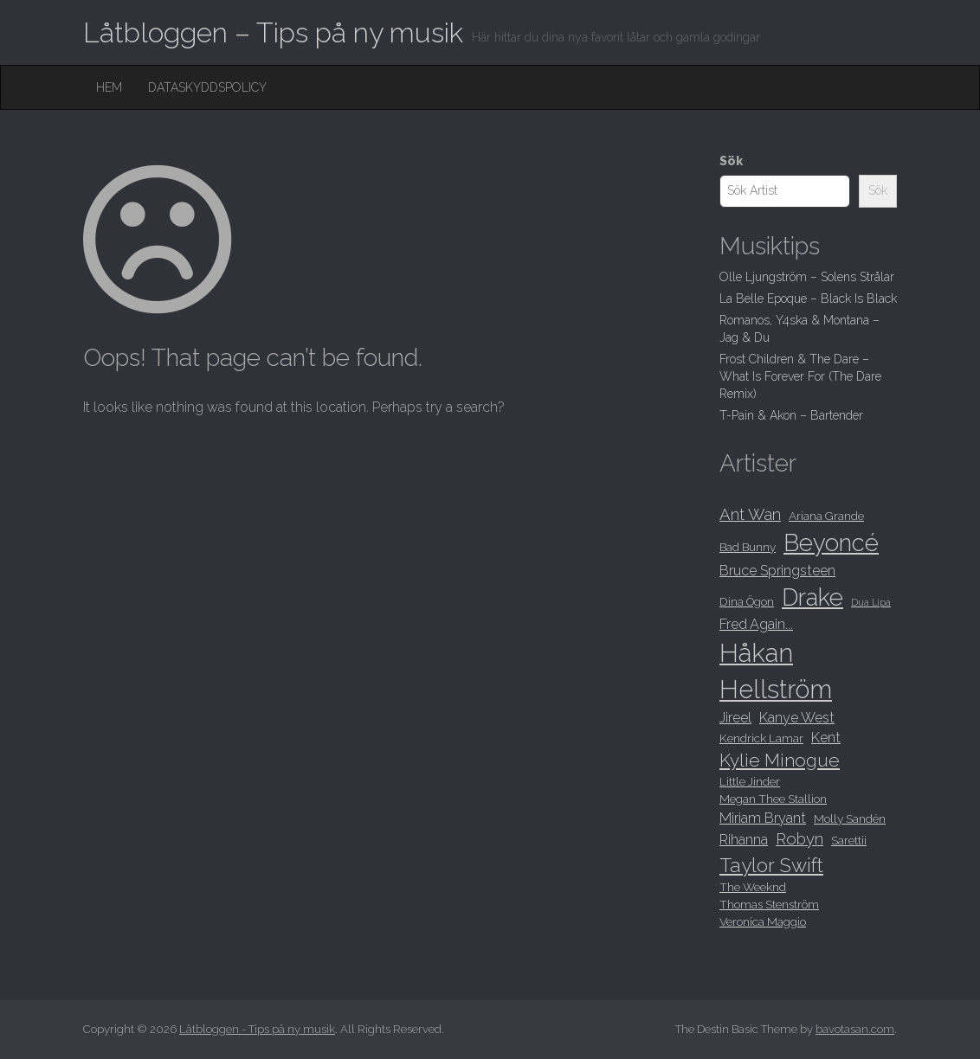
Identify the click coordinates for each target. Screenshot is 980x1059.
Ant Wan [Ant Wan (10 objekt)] (750, 514)
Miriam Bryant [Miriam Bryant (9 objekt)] (762, 818)
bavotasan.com (855, 1029)
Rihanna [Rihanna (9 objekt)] (743, 839)
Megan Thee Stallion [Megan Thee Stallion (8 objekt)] (773, 798)
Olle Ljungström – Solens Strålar (806, 277)
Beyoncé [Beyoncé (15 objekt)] (831, 542)
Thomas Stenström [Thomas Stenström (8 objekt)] (769, 904)
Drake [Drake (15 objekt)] (812, 597)
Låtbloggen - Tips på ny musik (257, 1029)
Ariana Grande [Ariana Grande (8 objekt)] (826, 516)
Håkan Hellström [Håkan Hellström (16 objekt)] (775, 671)
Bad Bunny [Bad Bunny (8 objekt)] (747, 547)
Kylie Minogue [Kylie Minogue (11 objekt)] (779, 760)
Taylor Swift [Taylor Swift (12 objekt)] (771, 865)
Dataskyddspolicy (207, 87)
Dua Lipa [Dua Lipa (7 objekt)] (871, 602)
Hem (109, 87)
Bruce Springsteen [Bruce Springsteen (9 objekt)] (777, 570)
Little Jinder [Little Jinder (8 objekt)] (749, 781)
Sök (731, 161)
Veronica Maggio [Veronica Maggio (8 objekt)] (762, 921)
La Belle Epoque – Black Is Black (808, 298)
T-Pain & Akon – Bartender (791, 415)
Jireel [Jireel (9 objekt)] (735, 717)
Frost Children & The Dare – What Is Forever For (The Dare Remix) (800, 376)
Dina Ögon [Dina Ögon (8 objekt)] (746, 601)
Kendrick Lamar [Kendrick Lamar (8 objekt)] (761, 738)
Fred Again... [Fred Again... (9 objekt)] (756, 624)
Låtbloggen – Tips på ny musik (273, 32)
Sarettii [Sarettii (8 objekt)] (849, 840)
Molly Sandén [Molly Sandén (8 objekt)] (850, 818)
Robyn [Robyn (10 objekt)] (799, 839)
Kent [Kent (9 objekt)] (826, 737)
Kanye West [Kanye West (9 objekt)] (797, 717)
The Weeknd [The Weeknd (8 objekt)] (752, 887)
